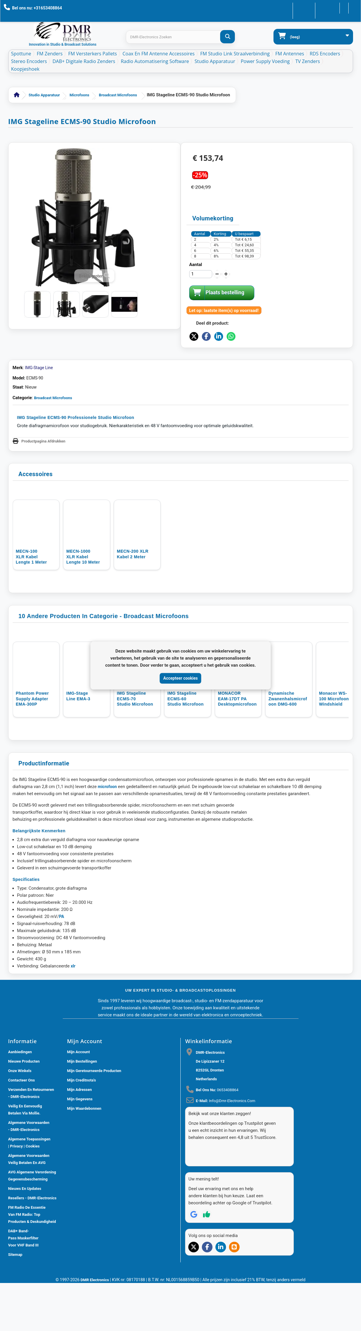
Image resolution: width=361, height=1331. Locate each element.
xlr (73, 1013)
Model (18, 425)
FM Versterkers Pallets (92, 53)
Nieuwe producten (24, 1109)
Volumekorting (213, 218)
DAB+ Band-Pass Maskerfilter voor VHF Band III (23, 1285)
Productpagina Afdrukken (43, 488)
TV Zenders (307, 61)
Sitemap (15, 1302)
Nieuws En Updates (24, 1236)
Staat (18, 434)
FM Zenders (50, 53)
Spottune (21, 53)
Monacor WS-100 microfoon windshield (335, 746)
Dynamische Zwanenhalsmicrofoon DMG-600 (288, 746)
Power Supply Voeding (265, 61)
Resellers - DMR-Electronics (32, 1246)
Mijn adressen (79, 1137)
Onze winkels (20, 1118)
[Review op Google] (193, 1251)
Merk (18, 415)
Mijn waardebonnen (84, 1156)
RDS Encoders (325, 53)
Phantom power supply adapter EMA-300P (32, 746)
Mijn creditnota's (81, 1128)
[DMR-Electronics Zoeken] (227, 36)
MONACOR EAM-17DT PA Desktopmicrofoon (238, 746)
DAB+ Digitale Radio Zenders (83, 61)
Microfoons (79, 95)
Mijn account (78, 1099)
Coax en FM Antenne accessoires (159, 53)
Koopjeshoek (25, 69)
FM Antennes (289, 53)
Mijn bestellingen (82, 1109)
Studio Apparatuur (214, 61)
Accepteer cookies (180, 678)
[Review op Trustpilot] (206, 1251)
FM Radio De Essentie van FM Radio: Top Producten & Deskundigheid (32, 1262)
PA (61, 964)
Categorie (22, 445)
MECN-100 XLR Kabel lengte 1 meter (31, 604)
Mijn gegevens (80, 1147)
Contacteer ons (287, 7)
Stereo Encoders (29, 61)
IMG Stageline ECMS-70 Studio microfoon (135, 746)
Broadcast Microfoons (118, 95)
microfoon (107, 834)
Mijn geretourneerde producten (94, 1118)
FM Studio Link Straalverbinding (235, 53)
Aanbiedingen (20, 1099)
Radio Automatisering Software (155, 61)
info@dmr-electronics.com (232, 1148)
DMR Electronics (95, 1325)
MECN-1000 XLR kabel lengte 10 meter (83, 604)
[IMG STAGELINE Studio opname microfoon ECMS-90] (37, 304)
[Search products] (180, 37)
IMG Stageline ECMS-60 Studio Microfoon (186, 746)
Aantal (195, 264)
